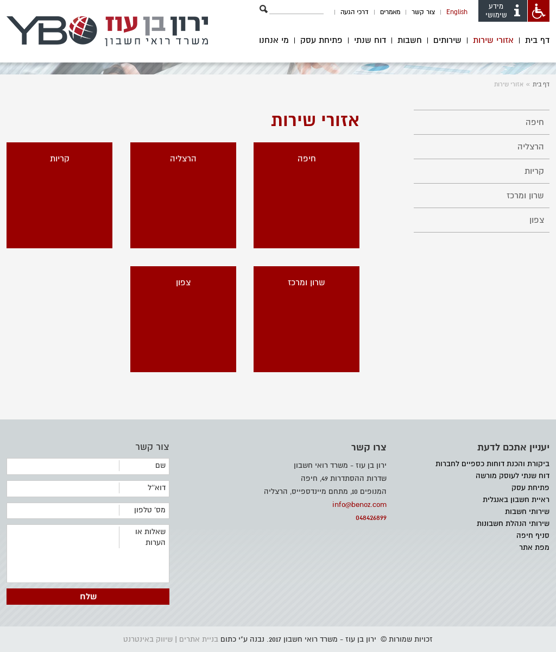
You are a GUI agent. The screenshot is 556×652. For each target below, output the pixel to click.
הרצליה (530, 146)
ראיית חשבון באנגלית (516, 499)
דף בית (537, 40)
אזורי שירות (493, 40)
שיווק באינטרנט (148, 639)
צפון (536, 220)
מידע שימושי (503, 11)
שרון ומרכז (525, 195)
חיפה (535, 122)
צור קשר (423, 12)
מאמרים (390, 12)
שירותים (447, 40)
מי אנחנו (274, 40)
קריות (534, 171)
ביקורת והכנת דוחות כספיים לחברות (492, 463)
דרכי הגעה (354, 12)
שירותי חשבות (527, 511)
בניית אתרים (198, 639)
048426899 (371, 517)
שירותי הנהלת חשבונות (513, 523)
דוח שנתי (370, 40)
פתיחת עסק (321, 40)
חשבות (409, 40)
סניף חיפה (532, 535)
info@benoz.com (359, 504)
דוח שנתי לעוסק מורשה (512, 475)
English (456, 12)
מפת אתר (534, 547)
